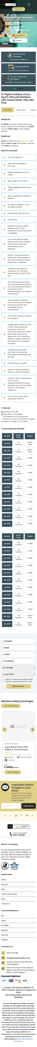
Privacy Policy (15, 995)
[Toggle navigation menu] (33, 4)
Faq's (3, 899)
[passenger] (18, 667)
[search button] (28, 4)
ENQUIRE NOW (18, 686)
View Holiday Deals (11, 706)
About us (4, 884)
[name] (18, 641)
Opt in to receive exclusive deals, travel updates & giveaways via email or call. (17, 680)
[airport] (18, 674)
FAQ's (7, 995)
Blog (3, 889)
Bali (2, 916)
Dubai (3, 920)
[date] (18, 661)
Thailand (4, 940)
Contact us (5, 904)
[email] (18, 647)
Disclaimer (18, 997)
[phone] (18, 654)
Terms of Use (26, 995)
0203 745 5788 (19, 835)
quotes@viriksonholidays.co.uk (18, 958)
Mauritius (4, 935)
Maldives (4, 930)
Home (3, 880)
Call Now (17, 40)
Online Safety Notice (9, 894)
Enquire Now (18, 35)
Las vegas (5, 925)
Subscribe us (28, 806)
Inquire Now (18, 9)
